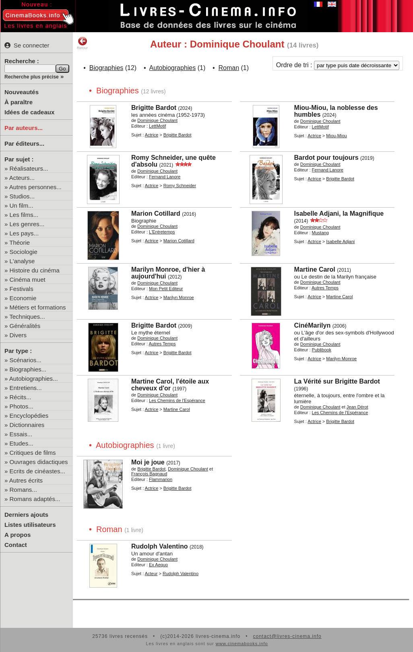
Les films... (24, 214)
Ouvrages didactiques (39, 461)
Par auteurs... (23, 127)
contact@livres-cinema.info (287, 636)
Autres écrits (26, 480)
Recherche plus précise (31, 77)
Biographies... (28, 369)
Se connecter (26, 45)
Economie (23, 298)
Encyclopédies (29, 415)
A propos (17, 534)
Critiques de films (33, 452)
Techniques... (27, 316)
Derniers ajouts (26, 514)
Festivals (21, 288)
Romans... (23, 489)
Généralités (25, 325)
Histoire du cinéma (35, 270)
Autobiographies (172, 67)
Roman (229, 67)
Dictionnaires (27, 424)
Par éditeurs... (24, 143)
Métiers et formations (38, 307)
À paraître (18, 102)
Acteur (151, 573)
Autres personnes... (35, 187)
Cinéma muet (27, 279)
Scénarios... (25, 360)
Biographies (106, 67)
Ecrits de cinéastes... (37, 471)
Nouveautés (21, 92)
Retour (82, 43)
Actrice (152, 134)
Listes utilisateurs (30, 524)
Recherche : (21, 61)
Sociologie (23, 251)
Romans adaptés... (35, 498)
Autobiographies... (33, 378)
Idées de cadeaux (29, 112)
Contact (15, 544)
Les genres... (27, 224)
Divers (18, 335)
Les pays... (24, 233)
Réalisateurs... (29, 168)
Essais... (21, 434)
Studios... (22, 196)
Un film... (21, 205)
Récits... (20, 397)
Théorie (19, 242)
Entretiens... (26, 387)
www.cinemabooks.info (242, 643)
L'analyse (22, 261)
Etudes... (21, 443)
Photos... (21, 406)
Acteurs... (22, 177)
